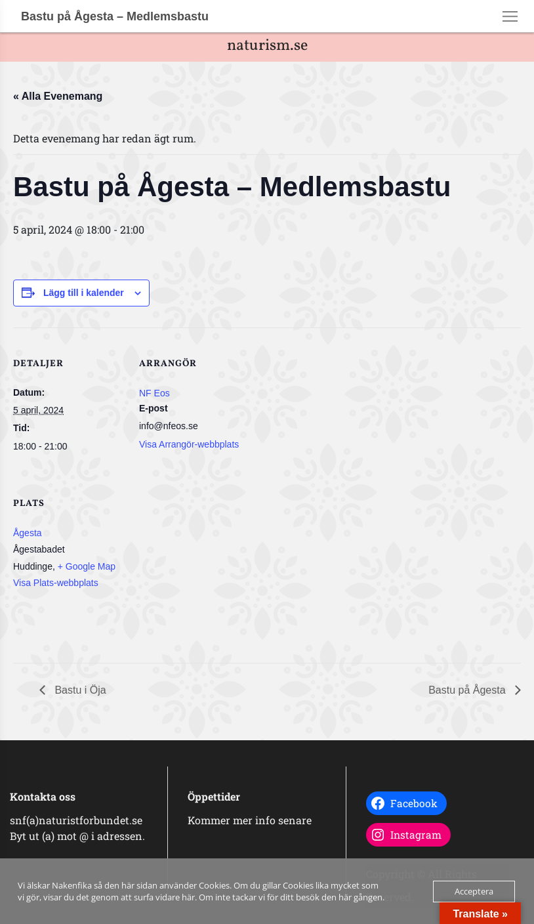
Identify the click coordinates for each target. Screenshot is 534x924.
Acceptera (474, 891)
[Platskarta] (208, 557)
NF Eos (154, 393)
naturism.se (267, 46)
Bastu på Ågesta (468, 690)
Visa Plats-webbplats (55, 583)
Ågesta (27, 533)
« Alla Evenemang (57, 96)
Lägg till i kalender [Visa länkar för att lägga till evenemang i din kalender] (83, 292)
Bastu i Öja (79, 690)
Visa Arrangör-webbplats (189, 444)
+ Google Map (86, 566)
